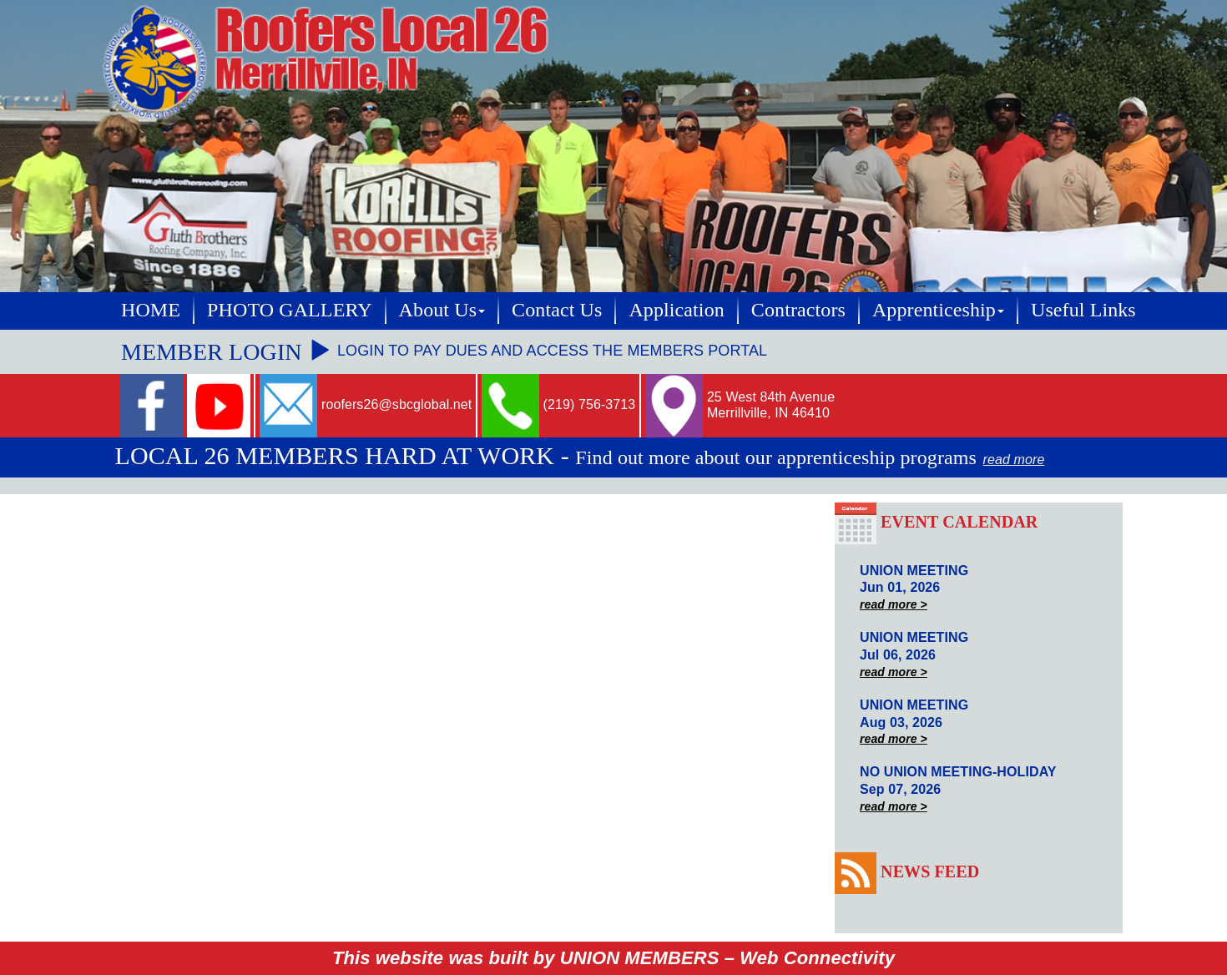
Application (676, 310)
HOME (150, 310)
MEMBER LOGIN (226, 352)
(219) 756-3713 (589, 404)
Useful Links (1083, 310)
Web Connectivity (817, 957)
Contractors (798, 310)
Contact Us (557, 310)
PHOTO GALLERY (289, 310)
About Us (442, 310)
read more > (893, 604)
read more (1014, 459)
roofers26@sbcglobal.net (396, 404)
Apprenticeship (938, 310)
